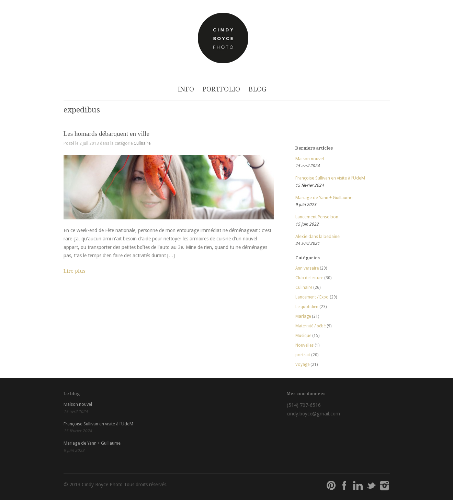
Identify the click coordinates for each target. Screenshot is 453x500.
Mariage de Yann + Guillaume (323, 197)
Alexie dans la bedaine (317, 236)
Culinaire (142, 143)
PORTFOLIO (221, 89)
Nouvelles (304, 345)
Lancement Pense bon (316, 216)
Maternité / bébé (310, 326)
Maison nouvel (309, 158)
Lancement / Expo (312, 297)
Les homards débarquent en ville (106, 133)
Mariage (303, 316)
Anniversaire (307, 268)
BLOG (257, 89)
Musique (303, 335)
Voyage (302, 364)
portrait (302, 354)
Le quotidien (306, 306)
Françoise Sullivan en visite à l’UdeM (330, 178)
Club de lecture (309, 277)
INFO (186, 89)
